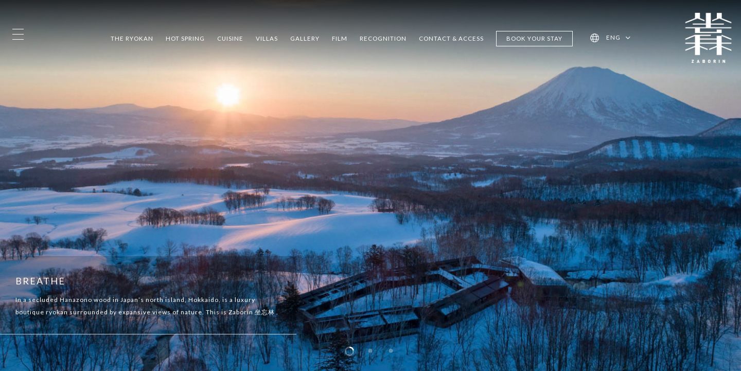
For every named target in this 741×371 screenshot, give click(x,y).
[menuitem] (618, 38)
